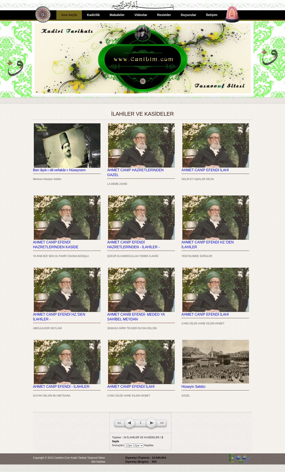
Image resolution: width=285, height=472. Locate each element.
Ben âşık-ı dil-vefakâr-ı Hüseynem (59, 170)
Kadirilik (93, 15)
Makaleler (117, 15)
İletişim (212, 15)
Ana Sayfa (69, 15)
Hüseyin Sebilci (193, 386)
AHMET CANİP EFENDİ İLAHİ (205, 170)
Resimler (164, 15)
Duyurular (188, 15)
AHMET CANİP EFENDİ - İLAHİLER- (61, 386)
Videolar (140, 15)
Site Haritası (98, 461)
